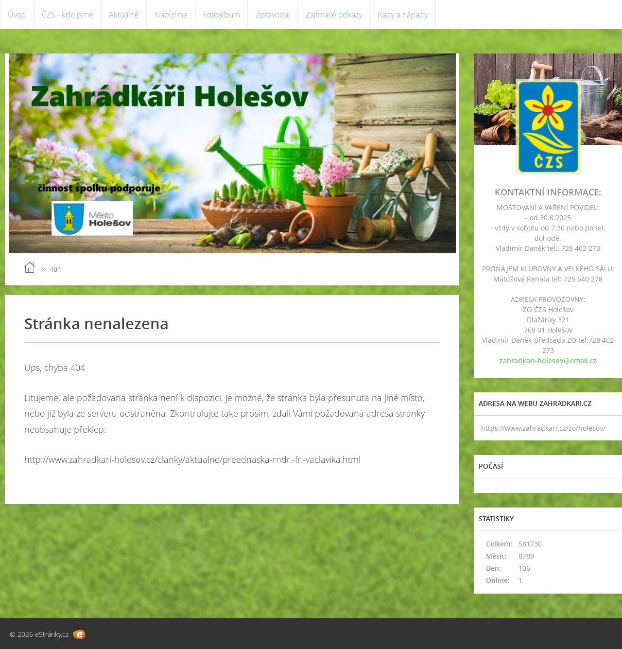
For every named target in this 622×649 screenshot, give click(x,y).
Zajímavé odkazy (334, 14)
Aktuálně (124, 14)
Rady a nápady (403, 14)
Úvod (17, 14)
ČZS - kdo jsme (67, 14)
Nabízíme (171, 14)
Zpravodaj (273, 14)
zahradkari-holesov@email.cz (548, 360)
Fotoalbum (221, 14)
